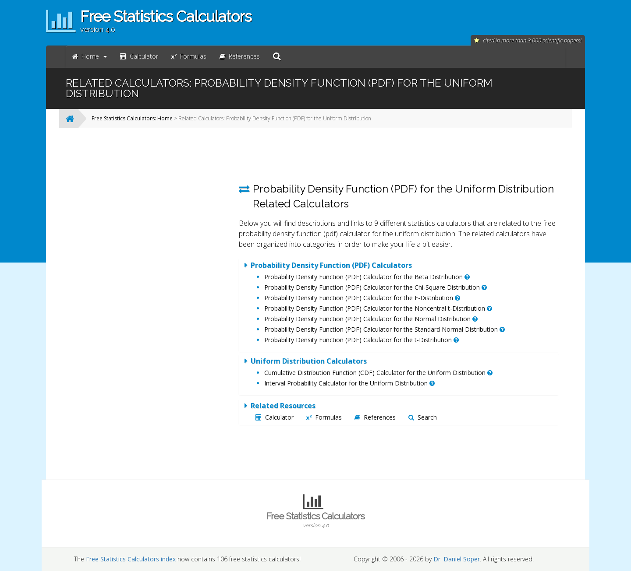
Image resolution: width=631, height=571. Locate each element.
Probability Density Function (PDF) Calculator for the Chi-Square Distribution (375, 287)
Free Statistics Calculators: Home (132, 118)
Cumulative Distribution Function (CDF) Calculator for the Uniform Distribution (378, 372)
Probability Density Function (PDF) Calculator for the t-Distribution (361, 340)
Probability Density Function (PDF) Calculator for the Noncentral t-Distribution (378, 308)
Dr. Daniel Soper (456, 559)
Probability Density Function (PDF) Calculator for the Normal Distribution (371, 319)
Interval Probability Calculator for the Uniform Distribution (349, 383)
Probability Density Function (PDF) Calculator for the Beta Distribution (367, 277)
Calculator (274, 417)
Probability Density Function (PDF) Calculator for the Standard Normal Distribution (384, 329)
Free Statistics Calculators (315, 520)
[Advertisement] (160, 266)
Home (89, 56)
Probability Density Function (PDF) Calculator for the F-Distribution (362, 298)
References (375, 417)
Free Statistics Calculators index (131, 559)
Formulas (324, 417)
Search (422, 417)
